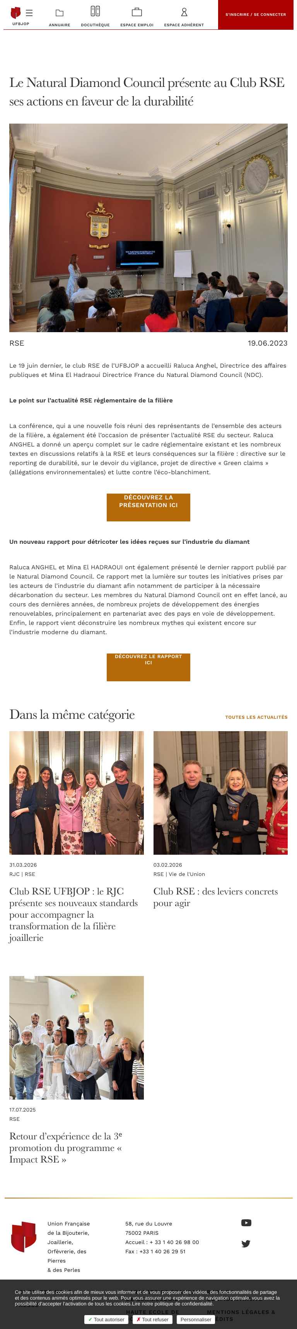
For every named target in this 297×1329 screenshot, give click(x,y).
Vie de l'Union (187, 874)
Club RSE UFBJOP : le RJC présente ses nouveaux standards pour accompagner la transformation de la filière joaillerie (73, 914)
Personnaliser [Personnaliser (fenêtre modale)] (196, 1319)
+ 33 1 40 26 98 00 (174, 1242)
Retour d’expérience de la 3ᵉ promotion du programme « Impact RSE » (65, 1148)
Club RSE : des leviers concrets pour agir (216, 897)
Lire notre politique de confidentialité (172, 1304)
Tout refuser (153, 1319)
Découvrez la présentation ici (148, 501)
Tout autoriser (106, 1319)
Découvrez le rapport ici (148, 660)
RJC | (17, 874)
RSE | (161, 874)
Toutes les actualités (256, 718)
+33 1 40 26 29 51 (163, 1251)
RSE (16, 343)
